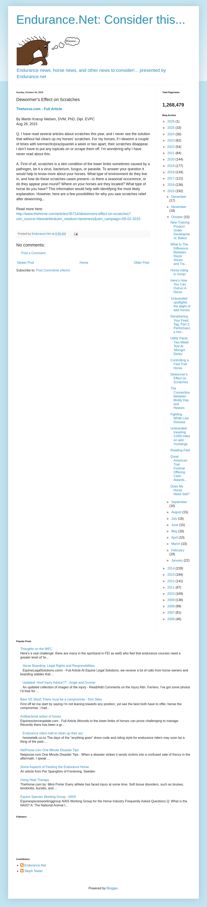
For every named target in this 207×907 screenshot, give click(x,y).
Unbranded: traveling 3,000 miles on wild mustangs (180, 436)
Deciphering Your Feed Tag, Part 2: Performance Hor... (180, 324)
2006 (171, 619)
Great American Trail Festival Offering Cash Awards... (178, 468)
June (175, 525)
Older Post (141, 262)
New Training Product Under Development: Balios (180, 230)
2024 (171, 134)
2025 (171, 127)
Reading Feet (180, 450)
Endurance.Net (35, 865)
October (177, 217)
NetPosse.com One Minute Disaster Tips (49, 750)
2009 (171, 600)
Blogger (112, 888)
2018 (171, 172)
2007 (171, 612)
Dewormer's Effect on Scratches (179, 378)
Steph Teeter (33, 871)
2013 (171, 574)
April (175, 537)
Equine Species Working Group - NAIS (48, 796)
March (176, 543)
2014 (171, 568)
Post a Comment (33, 253)
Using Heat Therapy (34, 780)
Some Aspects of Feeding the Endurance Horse (54, 767)
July (174, 518)
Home (84, 262)
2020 (171, 159)
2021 (171, 153)
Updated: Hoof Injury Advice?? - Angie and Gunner (59, 682)
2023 (171, 140)
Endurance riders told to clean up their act (53, 733)
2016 (171, 184)
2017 (171, 178)
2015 (171, 191)
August (176, 512)
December (178, 196)
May (174, 531)
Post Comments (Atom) (53, 270)
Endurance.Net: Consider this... (100, 19)
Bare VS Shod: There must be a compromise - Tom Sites (61, 699)
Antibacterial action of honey (40, 716)
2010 (171, 593)
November (178, 207)
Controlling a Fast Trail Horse (179, 364)
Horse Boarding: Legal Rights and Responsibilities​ (59, 665)
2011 (171, 587)
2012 (171, 581)
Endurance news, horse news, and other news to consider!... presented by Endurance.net (91, 70)
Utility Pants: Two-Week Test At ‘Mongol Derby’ (179, 346)
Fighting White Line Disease (179, 418)
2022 (171, 146)
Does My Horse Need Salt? (180, 490)
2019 (171, 166)
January (177, 560)
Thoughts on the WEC (36, 649)
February (177, 550)
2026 (171, 121)
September (179, 502)
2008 (171, 606)
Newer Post (25, 262)
